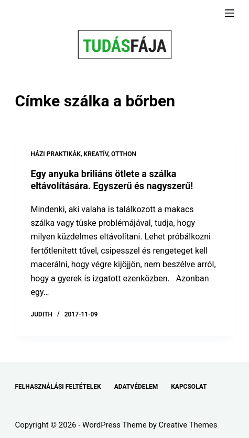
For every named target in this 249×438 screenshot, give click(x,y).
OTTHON (123, 154)
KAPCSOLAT (189, 386)
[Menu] (229, 13)
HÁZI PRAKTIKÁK (56, 154)
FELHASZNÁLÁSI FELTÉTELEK (58, 386)
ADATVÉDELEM (136, 386)
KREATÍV (96, 154)
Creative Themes (188, 425)
